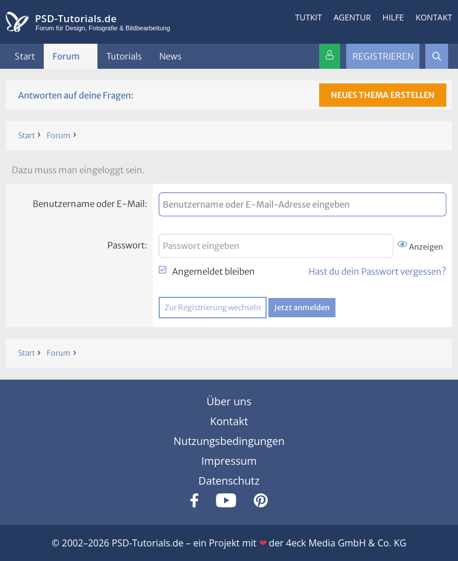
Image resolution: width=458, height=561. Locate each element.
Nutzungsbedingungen (228, 441)
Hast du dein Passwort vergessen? (377, 271)
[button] (89, 56)
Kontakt (433, 17)
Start (25, 56)
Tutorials (124, 56)
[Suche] (436, 56)
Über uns (229, 401)
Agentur (352, 17)
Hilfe (393, 17)
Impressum (229, 461)
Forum (66, 56)
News (170, 56)
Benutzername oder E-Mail (89, 203)
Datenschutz (229, 481)
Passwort (126, 245)
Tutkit (308, 17)
